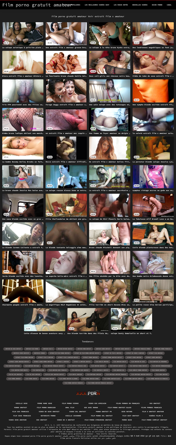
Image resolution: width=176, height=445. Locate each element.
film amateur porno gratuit (138, 366)
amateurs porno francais (162, 349)
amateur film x (48, 349)
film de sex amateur (15, 374)
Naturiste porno (48, 416)
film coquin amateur (158, 370)
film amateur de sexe (138, 361)
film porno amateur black (112, 378)
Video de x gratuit (66, 420)
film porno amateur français (74, 383)
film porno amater (31, 378)
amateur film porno (32, 349)
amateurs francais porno (142, 349)
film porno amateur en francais (157, 378)
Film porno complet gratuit (154, 420)
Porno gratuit (20, 408)
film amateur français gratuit (54, 366)
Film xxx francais (20, 412)
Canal (169, 5)
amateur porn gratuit (84, 349)
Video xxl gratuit (77, 412)
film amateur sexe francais (58, 370)
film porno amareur (14, 378)
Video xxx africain (97, 403)
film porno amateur (48, 378)
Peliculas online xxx (91, 438)
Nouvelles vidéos (139, 5)
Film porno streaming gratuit (98, 420)
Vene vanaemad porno (26, 436)
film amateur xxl (118, 370)
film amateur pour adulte (19, 370)
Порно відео (10, 436)
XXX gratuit (155, 403)
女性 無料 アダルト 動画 (161, 436)
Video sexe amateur (17, 420)
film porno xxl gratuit (102, 416)
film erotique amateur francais (116, 374)
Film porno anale (83, 436)
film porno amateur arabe (90, 378)
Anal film (69, 408)
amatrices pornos (39, 353)
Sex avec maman (91, 408)
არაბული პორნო (123, 436)
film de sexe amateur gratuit (54, 374)
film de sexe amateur (33, 374)
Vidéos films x (156, 416)
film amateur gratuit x (117, 366)
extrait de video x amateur (135, 353)
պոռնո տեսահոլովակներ (103, 436)
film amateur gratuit (98, 366)
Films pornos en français (128, 403)
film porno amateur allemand (68, 378)
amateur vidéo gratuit (103, 349)
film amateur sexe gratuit (80, 370)
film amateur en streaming (158, 361)
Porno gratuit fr (104, 412)
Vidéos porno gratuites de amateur (77, 434)
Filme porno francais (70, 438)
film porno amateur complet (133, 378)
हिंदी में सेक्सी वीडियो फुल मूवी (141, 436)
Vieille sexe (22, 403)
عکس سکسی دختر (109, 438)
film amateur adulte (119, 361)
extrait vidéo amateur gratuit (19, 361)
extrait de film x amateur (112, 353)
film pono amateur (161, 374)
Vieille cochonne (73, 416)
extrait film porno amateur (24, 357)
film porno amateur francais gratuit (99, 383)
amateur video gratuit (122, 349)
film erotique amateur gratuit (141, 374)
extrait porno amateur (90, 357)
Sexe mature (126, 412)
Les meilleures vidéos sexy (97, 5)
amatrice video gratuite (21, 353)
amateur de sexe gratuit (13, 349)
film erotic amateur (75, 374)
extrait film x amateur (45, 357)
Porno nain (127, 420)
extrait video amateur (134, 357)
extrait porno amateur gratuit (112, 357)
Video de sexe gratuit (49, 412)
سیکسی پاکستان (69, 436)
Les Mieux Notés (121, 5)
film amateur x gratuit (101, 370)
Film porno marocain (46, 408)
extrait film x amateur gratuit (68, 357)
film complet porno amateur (138, 370)
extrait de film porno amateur (59, 353)
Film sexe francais (22, 416)
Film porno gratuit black (119, 408)
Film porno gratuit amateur (49, 436)
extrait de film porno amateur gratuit (87, 353)
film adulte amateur (102, 361)
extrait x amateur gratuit (82, 361)
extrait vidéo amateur (153, 357)
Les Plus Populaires (71, 5)
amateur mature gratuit (65, 349)
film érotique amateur (94, 374)
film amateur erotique (13, 366)
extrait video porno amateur (43, 361)
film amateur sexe (38, 370)
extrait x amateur (63, 361)
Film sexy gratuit (130, 416)
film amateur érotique (32, 366)
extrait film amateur (155, 353)
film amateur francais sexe (77, 366)
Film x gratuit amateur (153, 412)
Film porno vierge (70, 403)
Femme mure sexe (44, 403)
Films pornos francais (151, 408)
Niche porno (157, 5)
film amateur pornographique (161, 366)
